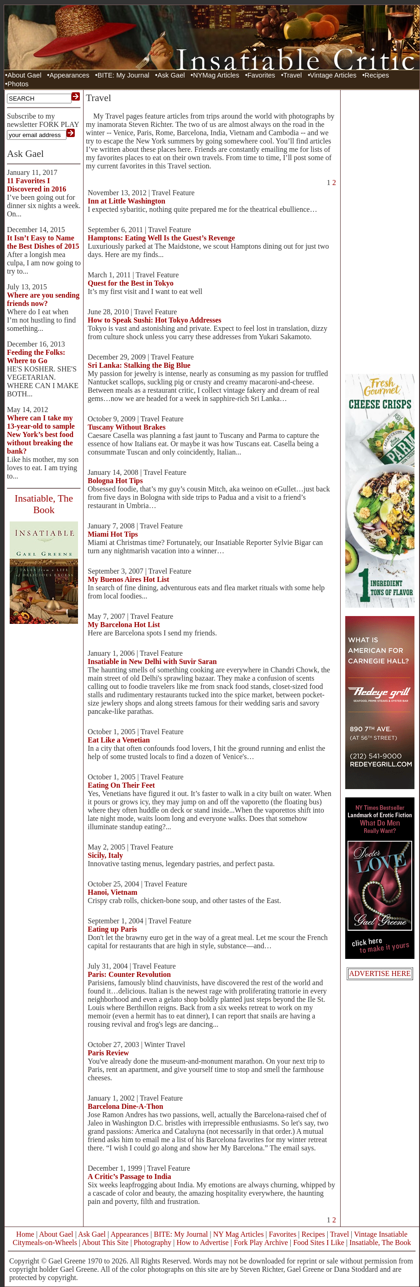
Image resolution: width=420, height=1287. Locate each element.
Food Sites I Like (318, 1242)
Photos (18, 84)
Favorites (261, 75)
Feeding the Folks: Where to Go (36, 356)
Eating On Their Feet (121, 785)
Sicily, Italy (105, 855)
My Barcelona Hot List (124, 625)
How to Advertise (203, 1242)
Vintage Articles (333, 75)
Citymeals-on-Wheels (44, 1242)
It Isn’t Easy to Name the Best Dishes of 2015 (43, 242)
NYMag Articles (216, 75)
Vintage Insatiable (381, 1234)
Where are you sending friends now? (43, 299)
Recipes (377, 75)
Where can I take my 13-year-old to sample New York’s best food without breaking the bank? (41, 434)
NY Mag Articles (238, 1234)
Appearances (69, 75)
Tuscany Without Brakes (127, 427)
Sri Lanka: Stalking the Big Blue (139, 365)
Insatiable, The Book (380, 1242)
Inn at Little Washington (126, 201)
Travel (292, 75)
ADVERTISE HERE (380, 973)
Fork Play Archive (261, 1242)
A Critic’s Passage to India (129, 1176)
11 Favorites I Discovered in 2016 (36, 185)
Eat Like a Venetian (119, 740)
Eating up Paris (112, 929)
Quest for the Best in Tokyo (131, 283)
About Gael (24, 75)
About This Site (105, 1242)
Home (25, 1234)
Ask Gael (171, 75)
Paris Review (108, 1053)
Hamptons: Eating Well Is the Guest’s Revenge (161, 238)
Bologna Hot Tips (115, 481)
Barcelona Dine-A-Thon (125, 1106)
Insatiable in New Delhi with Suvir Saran (152, 661)
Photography (153, 1242)
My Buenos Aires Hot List (128, 579)
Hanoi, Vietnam (113, 892)
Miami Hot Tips (113, 534)
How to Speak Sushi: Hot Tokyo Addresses (155, 320)
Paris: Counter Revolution (129, 974)
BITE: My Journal (123, 75)
